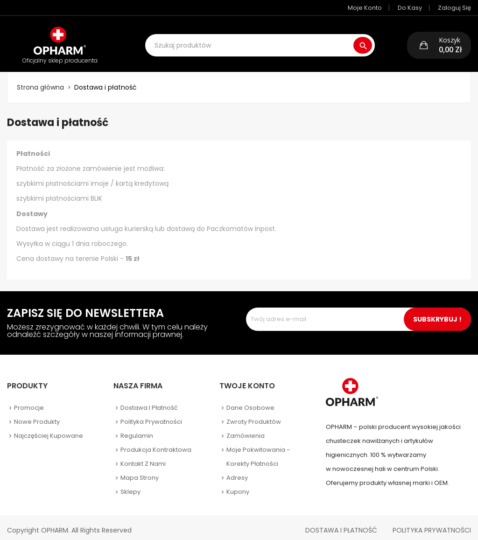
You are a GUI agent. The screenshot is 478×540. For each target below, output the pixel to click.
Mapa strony (139, 471)
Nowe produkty (37, 415)
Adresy (237, 471)
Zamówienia (245, 429)
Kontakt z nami (143, 457)
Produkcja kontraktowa (155, 443)
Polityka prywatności (151, 415)
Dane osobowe (250, 401)
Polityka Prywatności (432, 523)
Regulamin (136, 429)
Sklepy (130, 485)
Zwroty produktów (253, 415)
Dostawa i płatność (149, 401)
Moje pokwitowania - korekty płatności (258, 450)
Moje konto (365, 8)
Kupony (237, 485)
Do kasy (410, 8)
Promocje (29, 401)
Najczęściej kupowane (48, 429)
